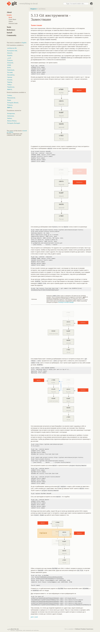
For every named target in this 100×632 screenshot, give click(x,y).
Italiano (9, 118)
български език (12, 50)
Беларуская (11, 113)
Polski (9, 100)
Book (10, 17)
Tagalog (9, 82)
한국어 (9, 67)
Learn (9, 15)
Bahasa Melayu (12, 121)
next (36, 617)
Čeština (9, 95)
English (24, 42)
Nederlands (10, 70)
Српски (9, 77)
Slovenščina (11, 75)
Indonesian (10, 116)
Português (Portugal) (13, 123)
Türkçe (9, 84)
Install (9, 33)
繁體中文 (9, 107)
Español (9, 55)
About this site (15, 629)
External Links (13, 23)
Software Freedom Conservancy (84, 629)
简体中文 (9, 89)
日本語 (9, 65)
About (9, 12)
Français (9, 60)
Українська (10, 87)
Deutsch (9, 53)
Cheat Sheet (12, 19)
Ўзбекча (9, 105)
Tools (9, 27)
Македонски (11, 98)
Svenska (9, 79)
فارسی (9, 58)
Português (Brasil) (12, 102)
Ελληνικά (10, 62)
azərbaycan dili (11, 48)
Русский (9, 72)
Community (11, 35)
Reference (11, 30)
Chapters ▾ (33, 9)
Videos (11, 21)
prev (32, 617)
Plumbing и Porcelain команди (66, 302)
